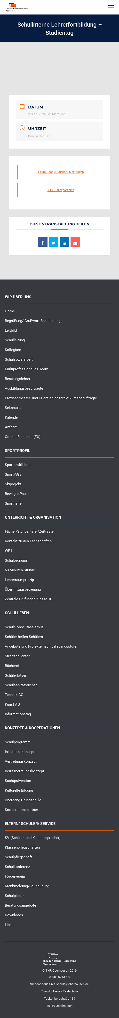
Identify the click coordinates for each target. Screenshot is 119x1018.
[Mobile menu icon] (111, 7)
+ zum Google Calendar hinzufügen (61, 172)
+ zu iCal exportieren (61, 190)
